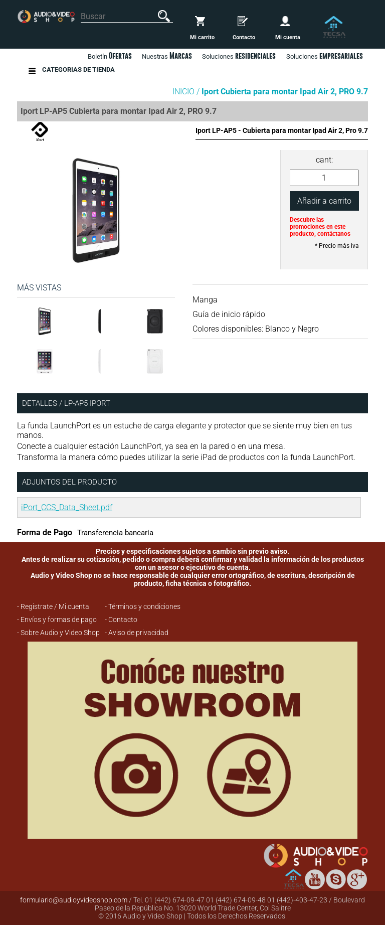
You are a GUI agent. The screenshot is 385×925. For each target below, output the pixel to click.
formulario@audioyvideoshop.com (73, 900)
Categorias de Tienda (78, 71)
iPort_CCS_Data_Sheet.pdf (66, 507)
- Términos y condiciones (142, 606)
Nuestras (167, 55)
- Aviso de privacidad (136, 633)
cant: (324, 160)
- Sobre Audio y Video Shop (58, 633)
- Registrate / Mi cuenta (53, 606)
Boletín (110, 55)
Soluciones (324, 55)
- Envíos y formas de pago (57, 619)
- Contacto (121, 619)
